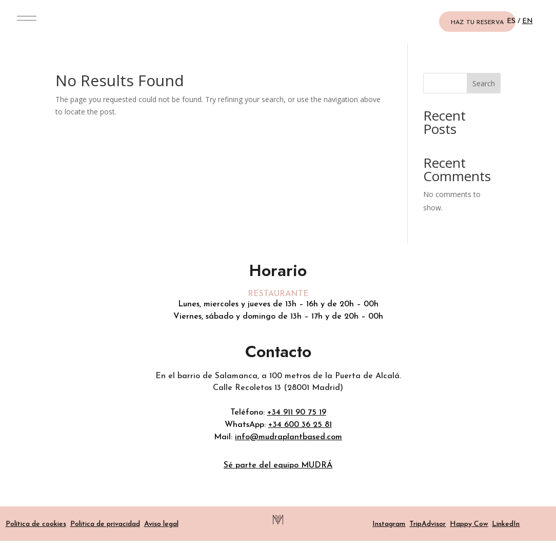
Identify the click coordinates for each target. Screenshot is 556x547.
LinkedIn (506, 524)
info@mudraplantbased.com (288, 437)
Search (483, 83)
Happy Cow (469, 524)
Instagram (388, 524)
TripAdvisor (427, 524)
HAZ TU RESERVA (477, 22)
